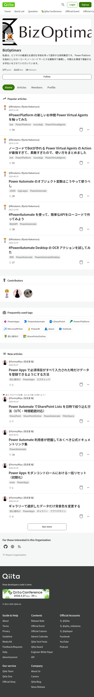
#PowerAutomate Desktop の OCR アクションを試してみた (49, 250)
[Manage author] (88, 129)
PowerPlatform (23, 124)
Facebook (65, 636)
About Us (35, 671)
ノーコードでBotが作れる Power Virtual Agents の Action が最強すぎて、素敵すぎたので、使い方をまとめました (50, 150)
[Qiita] (8, 4)
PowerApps (11, 321)
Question (33, 11)
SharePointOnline (34, 336)
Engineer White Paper (42, 651)
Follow (46, 76)
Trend (7, 11)
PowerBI (33, 329)
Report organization (14, 555)
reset (12, 482)
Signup (85, 4)
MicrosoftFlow (13, 329)
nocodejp (38, 124)
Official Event (72, 11)
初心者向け (11, 336)
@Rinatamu (24, 106)
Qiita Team (7, 671)
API (32, 657)
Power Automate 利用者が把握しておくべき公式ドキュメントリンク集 (49, 442)
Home (8, 87)
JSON (12, 190)
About (5, 620)
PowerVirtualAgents (55, 124)
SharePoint (57, 321)
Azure (49, 329)
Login (72, 4)
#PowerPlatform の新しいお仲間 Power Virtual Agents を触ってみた (48, 117)
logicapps (23, 190)
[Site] (12, 546)
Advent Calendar (39, 636)
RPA (12, 257)
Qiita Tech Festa (39, 641)
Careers (35, 676)
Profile (51, 87)
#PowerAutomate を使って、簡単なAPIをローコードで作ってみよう (49, 216)
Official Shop (8, 681)
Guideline (7, 636)
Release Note (37, 620)
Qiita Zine (7, 676)
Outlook (65, 329)
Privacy (6, 631)
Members (37, 87)
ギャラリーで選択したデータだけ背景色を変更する (44, 506)
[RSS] (19, 546)
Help (4, 651)
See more (47, 526)
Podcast (64, 646)
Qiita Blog (36, 681)
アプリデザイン (58, 511)
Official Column (39, 631)
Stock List (19, 11)
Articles (21, 87)
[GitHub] (5, 546)
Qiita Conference (51, 11)
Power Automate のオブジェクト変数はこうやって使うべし (49, 183)
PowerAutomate (38, 190)
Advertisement (9, 657)
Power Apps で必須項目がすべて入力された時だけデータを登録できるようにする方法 (49, 372)
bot (11, 124)
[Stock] (81, 129)
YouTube (64, 641)
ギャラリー (42, 511)
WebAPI (13, 224)
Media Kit (7, 641)
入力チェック (43, 379)
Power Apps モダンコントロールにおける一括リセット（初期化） (47, 475)
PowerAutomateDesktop (47, 257)
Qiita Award (37, 646)
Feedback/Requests (12, 646)
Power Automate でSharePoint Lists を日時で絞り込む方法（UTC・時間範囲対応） (50, 408)
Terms (5, 626)
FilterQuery (68, 416)
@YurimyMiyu (21, 361)
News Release (38, 686)
